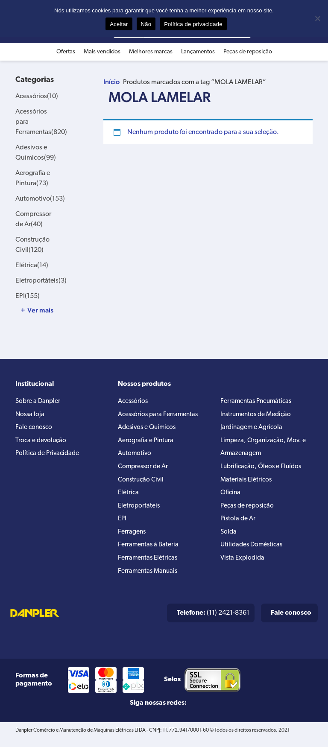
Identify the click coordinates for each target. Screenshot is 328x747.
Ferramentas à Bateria (149, 552)
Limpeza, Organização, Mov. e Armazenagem (264, 450)
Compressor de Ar (144, 470)
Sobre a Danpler (38, 402)
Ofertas (65, 52)
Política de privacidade (193, 24)
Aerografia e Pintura (146, 443)
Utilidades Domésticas (253, 552)
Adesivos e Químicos (148, 429)
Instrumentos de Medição (257, 415)
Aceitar (119, 24)
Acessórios (36, 96)
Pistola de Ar (238, 525)
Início (111, 82)
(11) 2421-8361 (213, 621)
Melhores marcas (151, 52)
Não (146, 24)
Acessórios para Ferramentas (159, 415)
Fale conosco (34, 429)
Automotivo (40, 199)
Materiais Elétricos (247, 484)
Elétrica (31, 265)
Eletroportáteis (41, 280)
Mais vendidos (102, 52)
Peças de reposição (247, 52)
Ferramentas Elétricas (149, 566)
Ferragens (132, 538)
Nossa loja (30, 415)
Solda (228, 538)
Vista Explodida (243, 566)
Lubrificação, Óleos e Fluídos (262, 470)
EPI (27, 296)
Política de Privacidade (48, 456)
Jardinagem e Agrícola (252, 429)
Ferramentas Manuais (149, 579)
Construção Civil (142, 484)
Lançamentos (198, 52)
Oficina (231, 497)
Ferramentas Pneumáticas (257, 402)
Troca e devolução (41, 443)
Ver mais (40, 310)
